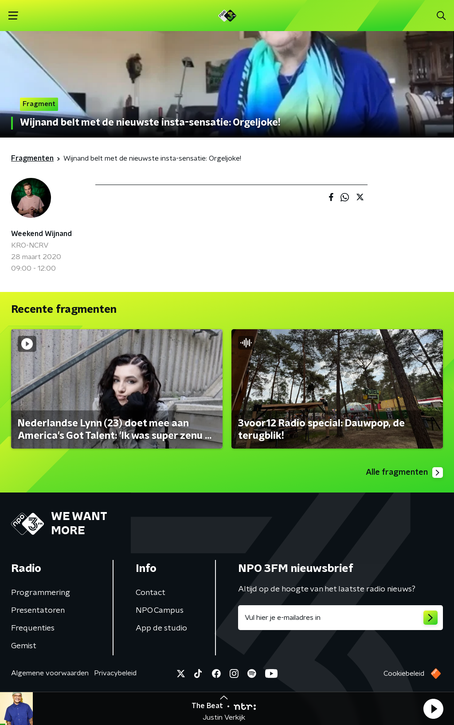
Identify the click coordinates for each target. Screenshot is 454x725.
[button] (433, 708)
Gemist (23, 646)
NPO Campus (160, 611)
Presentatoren (38, 611)
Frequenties (33, 628)
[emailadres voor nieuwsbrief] (340, 617)
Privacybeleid (115, 673)
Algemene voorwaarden (50, 673)
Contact (150, 593)
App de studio (161, 628)
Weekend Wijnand (41, 233)
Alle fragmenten (404, 472)
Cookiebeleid (404, 673)
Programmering (40, 593)
